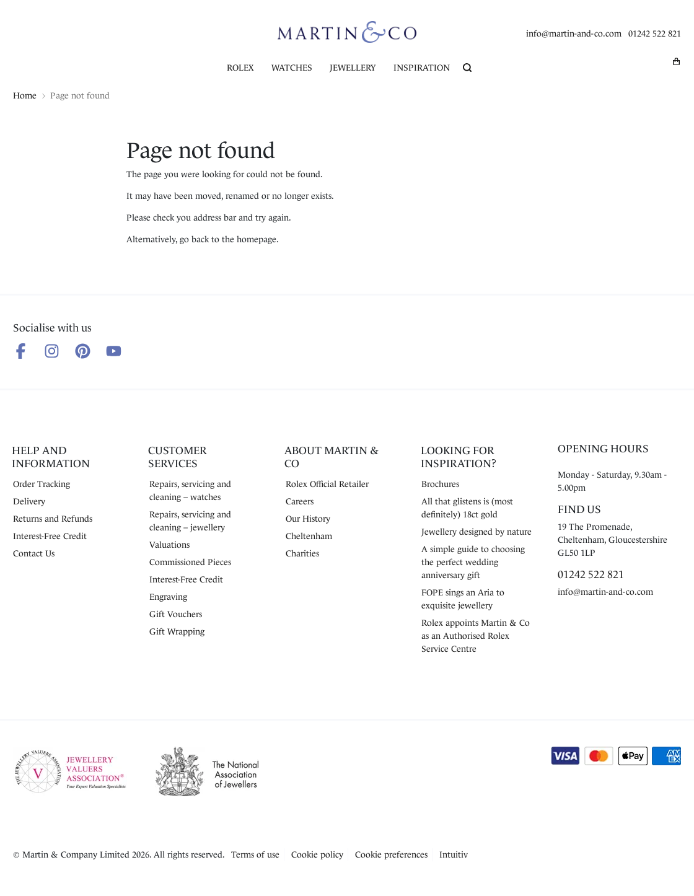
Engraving (168, 597)
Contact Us (34, 553)
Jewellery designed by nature (476, 532)
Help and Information (51, 457)
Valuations (169, 545)
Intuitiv (453, 854)
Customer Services (177, 457)
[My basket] (676, 61)
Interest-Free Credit (50, 536)
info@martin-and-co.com (574, 33)
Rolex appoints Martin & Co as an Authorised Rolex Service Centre (475, 636)
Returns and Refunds (52, 519)
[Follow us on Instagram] (51, 351)
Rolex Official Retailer (327, 484)
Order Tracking (41, 484)
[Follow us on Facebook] (21, 351)
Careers (300, 501)
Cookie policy (317, 854)
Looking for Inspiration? (458, 457)
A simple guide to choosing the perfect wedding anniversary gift (473, 562)
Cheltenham (309, 536)
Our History (308, 519)
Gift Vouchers (175, 614)
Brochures (440, 484)
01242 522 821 (654, 33)
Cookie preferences (391, 854)
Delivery (29, 501)
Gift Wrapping (176, 631)
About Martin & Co (331, 457)
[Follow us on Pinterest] (82, 351)
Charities (302, 553)
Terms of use (255, 854)
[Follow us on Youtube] (113, 351)
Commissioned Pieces (190, 562)
